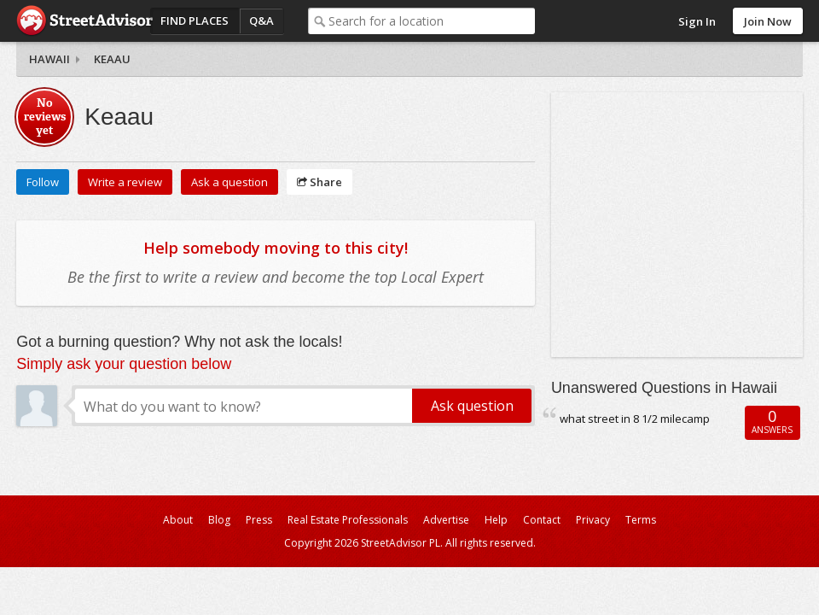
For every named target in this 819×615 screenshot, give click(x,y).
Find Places (194, 20)
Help (496, 519)
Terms (640, 519)
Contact (542, 519)
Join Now (768, 21)
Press (259, 519)
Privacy (593, 519)
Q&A (261, 20)
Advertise (446, 519)
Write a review (125, 182)
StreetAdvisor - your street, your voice (84, 21)
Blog (219, 519)
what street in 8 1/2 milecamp (635, 418)
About (178, 519)
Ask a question (229, 182)
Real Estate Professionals (348, 519)
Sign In (697, 21)
